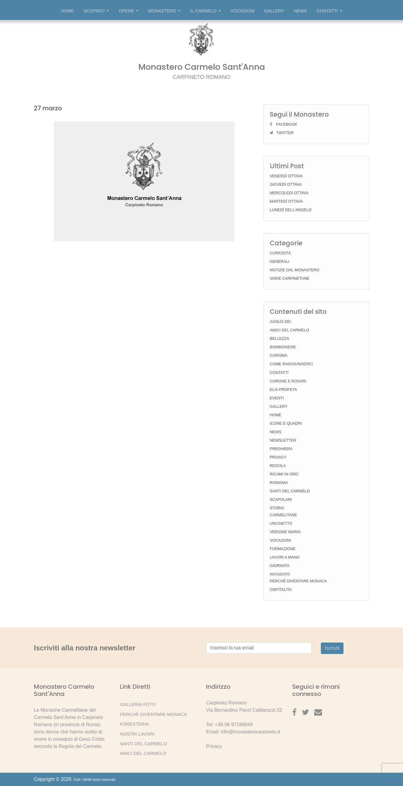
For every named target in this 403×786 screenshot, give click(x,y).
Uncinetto (281, 523)
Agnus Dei (280, 321)
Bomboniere (283, 347)
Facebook (286, 124)
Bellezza (279, 338)
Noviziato (280, 574)
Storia (277, 508)
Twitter (285, 132)
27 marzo (48, 108)
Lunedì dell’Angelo (290, 210)
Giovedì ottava (285, 184)
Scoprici (96, 10)
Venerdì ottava (286, 176)
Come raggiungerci (291, 364)
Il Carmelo (205, 10)
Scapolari (281, 499)
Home (67, 10)
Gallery (274, 10)
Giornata (279, 565)
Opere (128, 10)
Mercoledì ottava (289, 193)
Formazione (282, 548)
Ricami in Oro (284, 474)
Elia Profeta (283, 389)
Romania (279, 482)
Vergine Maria (285, 532)
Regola (278, 465)
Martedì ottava (286, 201)
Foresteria (134, 723)
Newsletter (283, 440)
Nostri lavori (137, 733)
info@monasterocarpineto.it (250, 731)
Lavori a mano (285, 557)
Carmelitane (283, 515)
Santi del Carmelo (290, 491)
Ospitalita (281, 589)
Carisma (278, 355)
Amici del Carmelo (289, 330)
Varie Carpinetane (289, 278)
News (300, 10)
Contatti (329, 10)
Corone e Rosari (288, 381)
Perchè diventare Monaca (298, 581)
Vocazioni (242, 10)
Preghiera (281, 448)
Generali (279, 261)
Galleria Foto (138, 704)
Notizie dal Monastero (294, 270)
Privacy (278, 457)
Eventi (277, 398)
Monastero (164, 10)
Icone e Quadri (286, 423)
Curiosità (280, 253)
